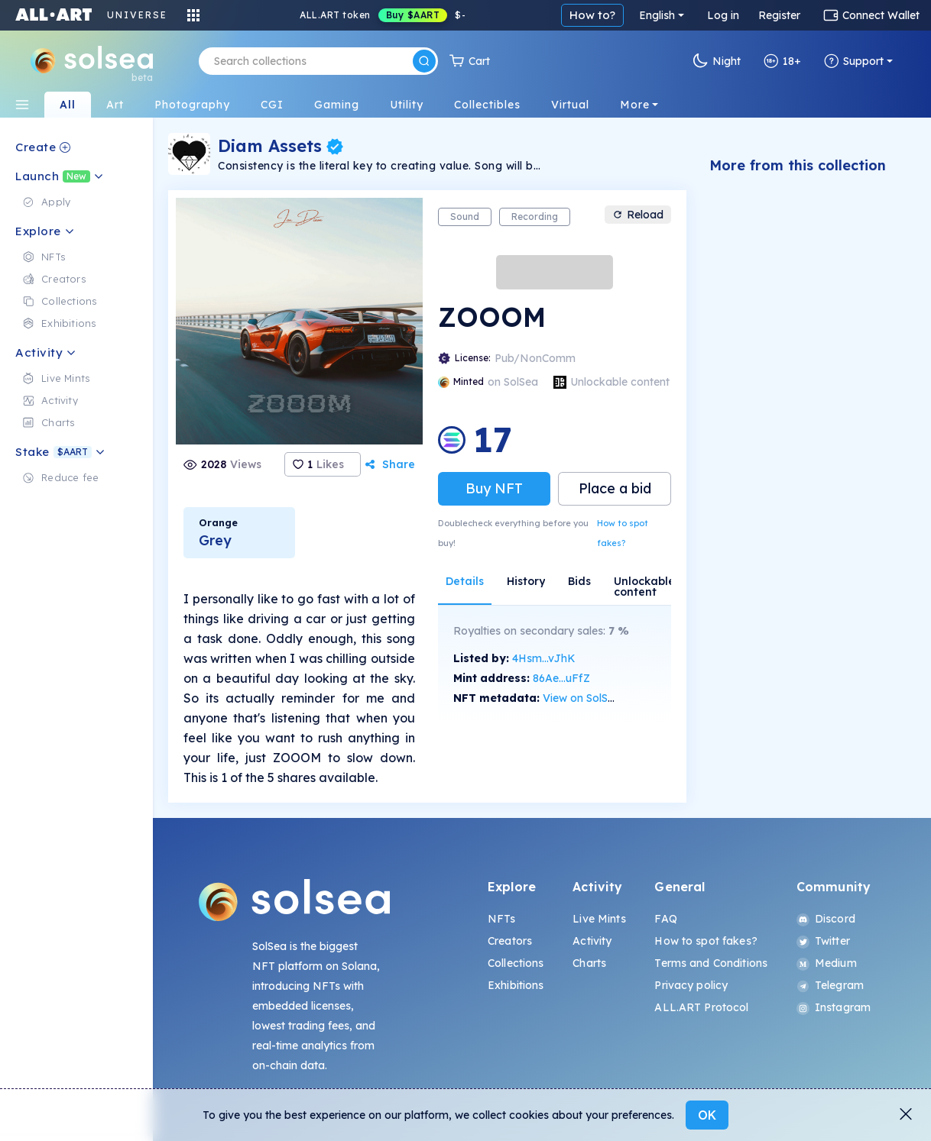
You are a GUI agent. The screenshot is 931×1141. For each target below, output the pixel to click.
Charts (589, 963)
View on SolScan (585, 698)
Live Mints (599, 919)
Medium (826, 963)
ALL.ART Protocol (701, 1007)
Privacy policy (691, 985)
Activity (592, 941)
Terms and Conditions (710, 963)
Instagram (833, 1007)
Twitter (823, 941)
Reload (637, 214)
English (657, 15)
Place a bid (615, 488)
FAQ (665, 919)
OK (707, 1115)
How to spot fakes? (622, 533)
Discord (825, 919)
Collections (516, 963)
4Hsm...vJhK (544, 658)
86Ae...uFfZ (561, 678)
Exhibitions (516, 985)
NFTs (502, 919)
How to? (592, 15)
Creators (510, 941)
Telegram (830, 985)
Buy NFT (494, 488)
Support (854, 61)
